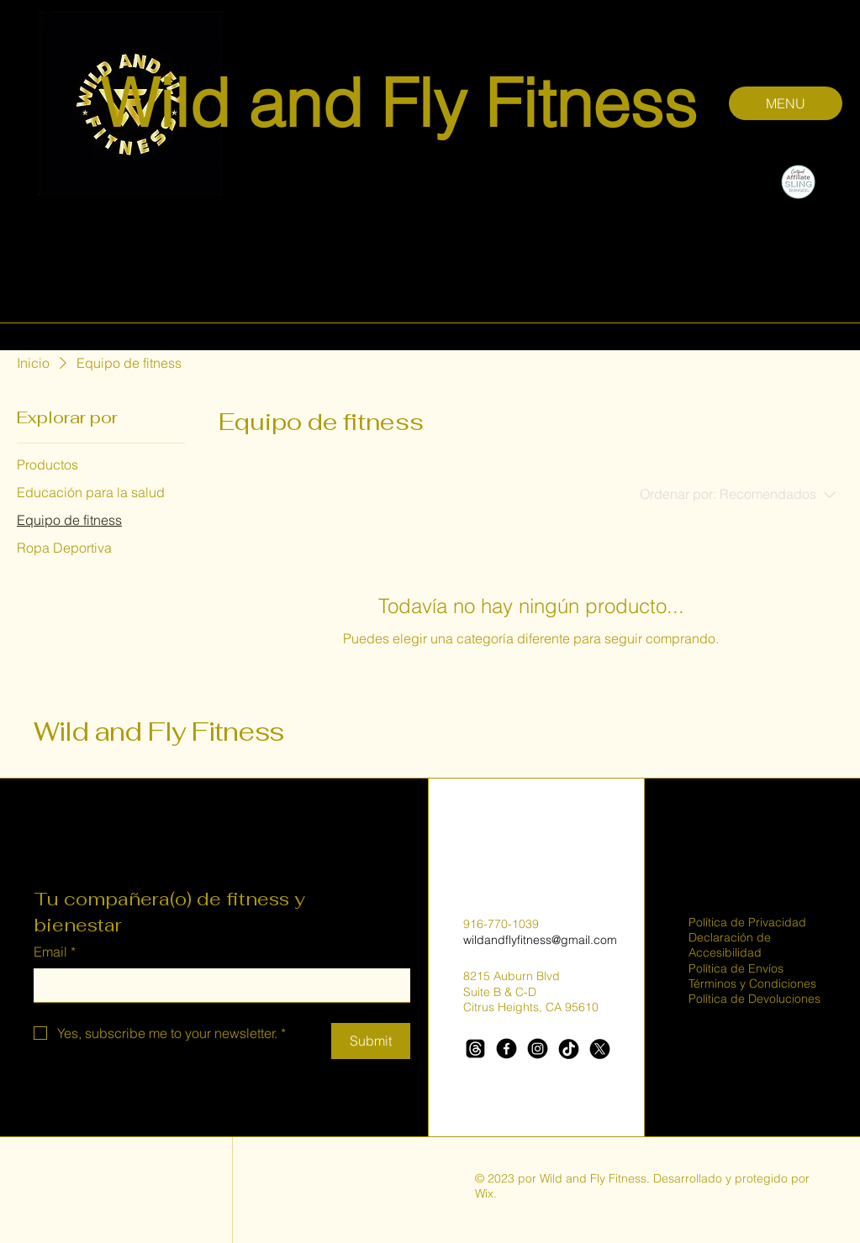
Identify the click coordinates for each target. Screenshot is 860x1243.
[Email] (217, 985)
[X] (600, 1048)
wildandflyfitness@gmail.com (540, 939)
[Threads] (475, 1048)
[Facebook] (506, 1048)
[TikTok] (569, 1048)
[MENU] (785, 103)
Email (55, 951)
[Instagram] (537, 1048)
